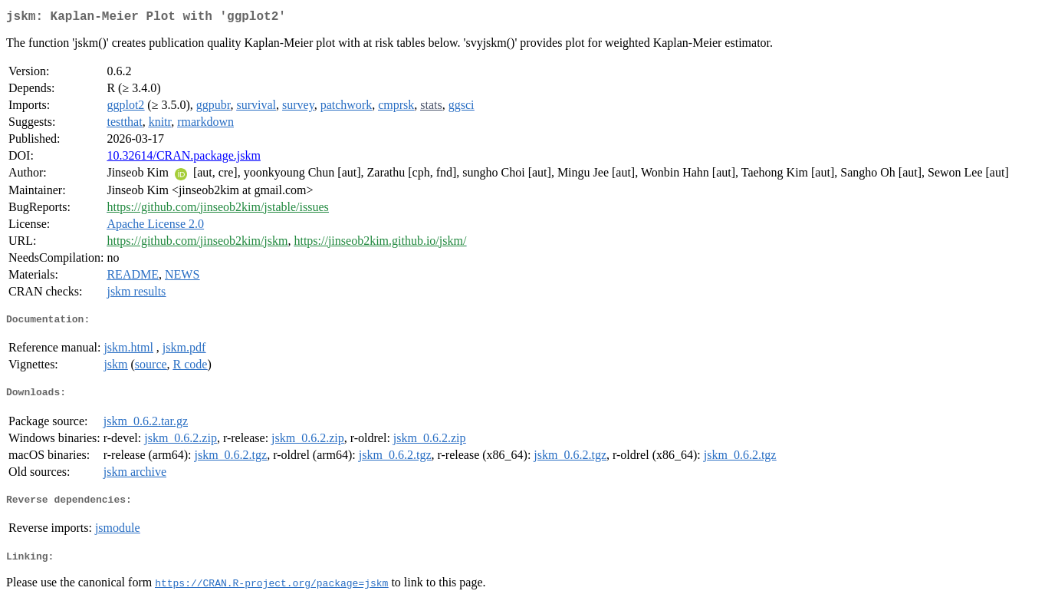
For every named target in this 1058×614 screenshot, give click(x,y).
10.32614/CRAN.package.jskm (183, 158)
